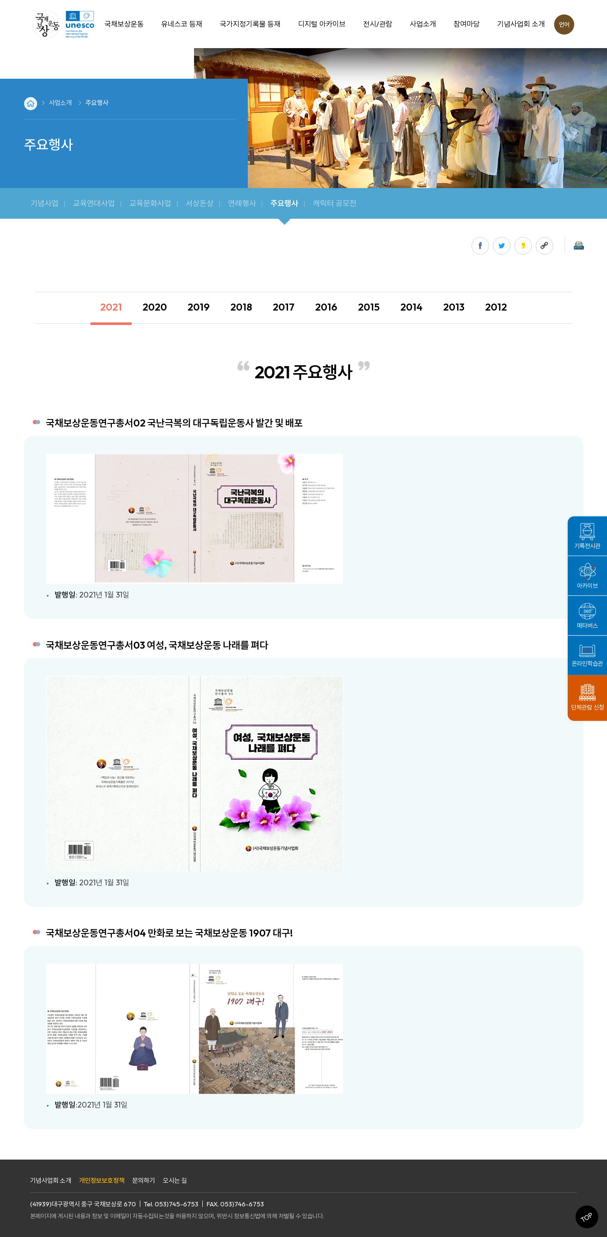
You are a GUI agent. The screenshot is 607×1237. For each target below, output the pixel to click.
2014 (411, 307)
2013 (454, 307)
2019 (198, 307)
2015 (369, 307)
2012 (496, 307)
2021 (111, 307)
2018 (241, 307)
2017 (284, 307)
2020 (154, 307)
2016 (326, 307)
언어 (564, 24)
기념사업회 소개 (50, 1180)
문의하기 (143, 1180)
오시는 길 (175, 1180)
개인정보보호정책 (102, 1180)
